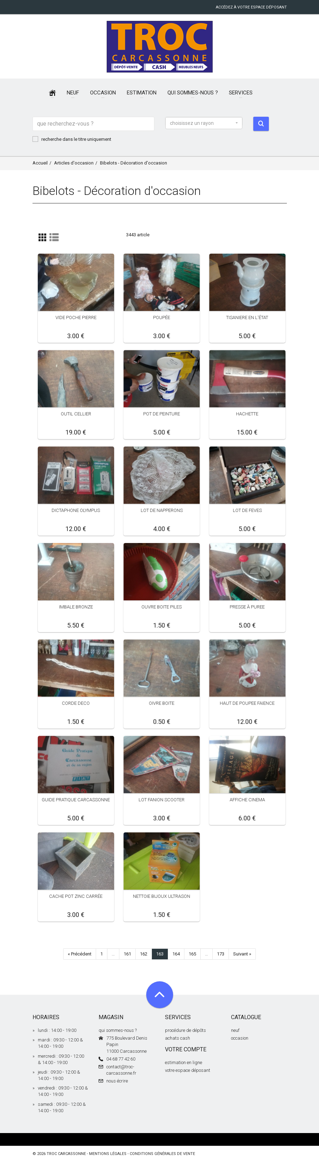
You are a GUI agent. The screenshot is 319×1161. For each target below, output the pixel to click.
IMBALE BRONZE (76, 607)
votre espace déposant (187, 1070)
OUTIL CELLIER (76, 413)
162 (143, 954)
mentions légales (107, 1153)
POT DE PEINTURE (161, 413)
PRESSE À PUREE (247, 607)
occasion (239, 1038)
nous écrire (117, 1081)
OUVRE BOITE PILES (161, 607)
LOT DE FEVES (247, 510)
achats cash (177, 1038)
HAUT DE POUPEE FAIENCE (247, 703)
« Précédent (79, 954)
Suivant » (242, 954)
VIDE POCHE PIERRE (75, 317)
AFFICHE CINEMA (247, 799)
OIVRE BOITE (161, 703)
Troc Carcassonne (66, 1153)
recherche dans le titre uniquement (72, 139)
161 (127, 954)
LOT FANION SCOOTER (161, 799)
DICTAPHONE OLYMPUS (76, 510)
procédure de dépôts (185, 1030)
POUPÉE (161, 317)
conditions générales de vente (162, 1153)
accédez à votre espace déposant (251, 7)
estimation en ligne (183, 1062)
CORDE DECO (76, 703)
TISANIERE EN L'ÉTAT (247, 317)
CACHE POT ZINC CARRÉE (75, 896)
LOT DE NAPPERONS (161, 510)
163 (160, 954)
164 (176, 954)
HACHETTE (247, 413)
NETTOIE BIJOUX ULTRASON (161, 896)
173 (220, 954)
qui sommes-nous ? (118, 1030)
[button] (203, 123)
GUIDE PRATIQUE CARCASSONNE (76, 799)
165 (192, 954)
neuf (235, 1030)
